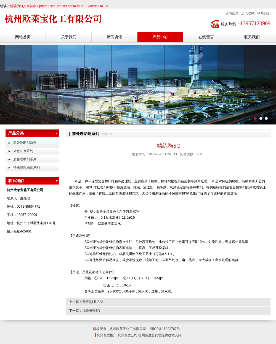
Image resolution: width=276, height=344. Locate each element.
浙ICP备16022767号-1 (166, 329)
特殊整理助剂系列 (26, 167)
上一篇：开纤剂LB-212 (86, 302)
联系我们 (263, 13)
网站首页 (23, 37)
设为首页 (231, 13)
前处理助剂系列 (24, 143)
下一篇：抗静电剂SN (84, 311)
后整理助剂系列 (24, 159)
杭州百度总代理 (149, 335)
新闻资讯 (114, 37)
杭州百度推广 (106, 335)
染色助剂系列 (23, 151)
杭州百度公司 (127, 335)
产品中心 (160, 37)
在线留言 (206, 37)
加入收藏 (247, 13)
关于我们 (68, 37)
